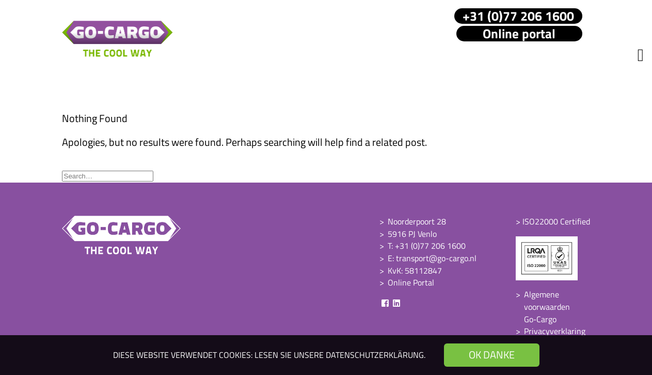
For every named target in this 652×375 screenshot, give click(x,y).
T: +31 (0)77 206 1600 (427, 245)
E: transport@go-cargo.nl (432, 258)
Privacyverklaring (554, 331)
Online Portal (411, 282)
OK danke (492, 355)
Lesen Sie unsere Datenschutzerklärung (339, 355)
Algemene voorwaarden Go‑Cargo (547, 306)
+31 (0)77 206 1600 (518, 16)
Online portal (519, 33)
